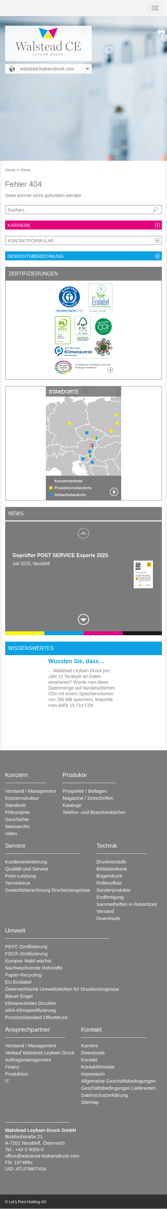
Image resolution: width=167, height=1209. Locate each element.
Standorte (15, 805)
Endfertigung (110, 897)
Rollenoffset (109, 883)
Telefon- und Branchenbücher (94, 812)
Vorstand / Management (30, 791)
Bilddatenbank (111, 868)
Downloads (108, 918)
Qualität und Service (26, 868)
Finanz (12, 1066)
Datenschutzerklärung (104, 1095)
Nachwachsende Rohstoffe (34, 967)
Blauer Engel (19, 996)
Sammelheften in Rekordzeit (126, 904)
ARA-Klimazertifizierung (30, 1010)
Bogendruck (109, 876)
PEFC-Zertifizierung (26, 946)
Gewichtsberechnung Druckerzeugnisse (47, 890)
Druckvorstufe (111, 861)
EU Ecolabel (18, 982)
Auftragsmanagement (28, 1059)
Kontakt (89, 1059)
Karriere (19, 225)
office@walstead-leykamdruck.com (42, 1156)
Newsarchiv (17, 826)
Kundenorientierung (26, 861)
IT (7, 1081)
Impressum (93, 1074)
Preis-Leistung (20, 876)
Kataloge (72, 805)
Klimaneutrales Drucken (30, 1003)
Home (10, 170)
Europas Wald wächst (28, 960)
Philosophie (17, 812)
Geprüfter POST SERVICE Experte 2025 (60, 555)
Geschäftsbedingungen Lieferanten (118, 1088)
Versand (105, 911)
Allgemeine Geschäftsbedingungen (118, 1081)
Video (11, 833)
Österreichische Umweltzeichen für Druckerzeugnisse (62, 989)
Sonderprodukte (113, 890)
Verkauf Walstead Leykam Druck (40, 1052)
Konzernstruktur (22, 798)
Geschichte (17, 819)
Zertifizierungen (33, 273)
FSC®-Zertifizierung (26, 953)
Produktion (16, 1074)
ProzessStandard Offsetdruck (36, 1017)
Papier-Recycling (23, 975)
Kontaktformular (31, 240)
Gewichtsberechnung (36, 256)
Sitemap (90, 1102)
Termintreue (17, 883)
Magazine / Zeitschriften (88, 798)
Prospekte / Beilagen (85, 791)
